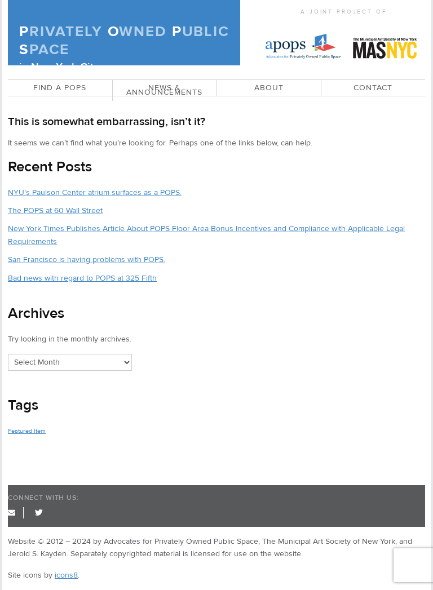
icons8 (66, 575)
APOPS (303, 39)
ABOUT (269, 88)
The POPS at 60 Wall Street (55, 211)
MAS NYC (384, 39)
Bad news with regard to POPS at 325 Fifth (82, 278)
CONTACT (373, 88)
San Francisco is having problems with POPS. (86, 260)
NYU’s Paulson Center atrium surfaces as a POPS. (95, 193)
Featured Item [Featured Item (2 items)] (27, 431)
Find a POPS (59, 88)
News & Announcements (164, 90)
